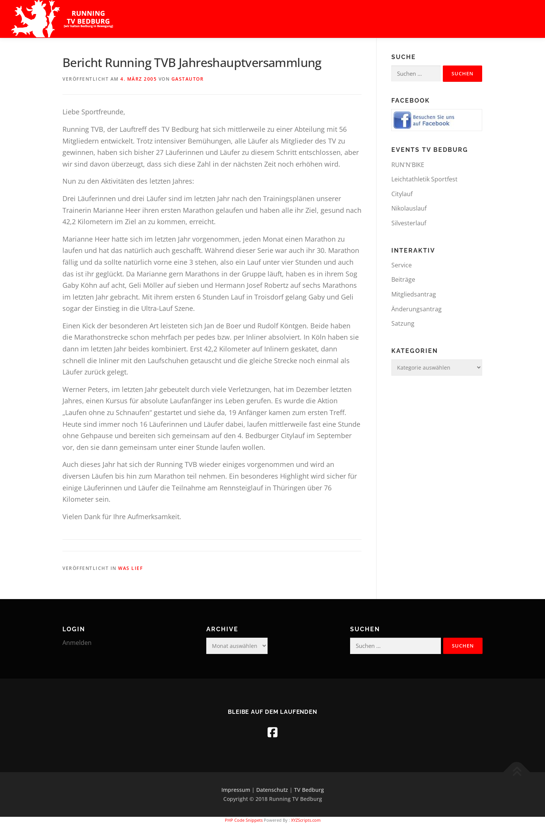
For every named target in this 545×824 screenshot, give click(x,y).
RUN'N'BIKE (407, 165)
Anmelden (77, 642)
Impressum (235, 789)
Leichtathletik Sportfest (424, 179)
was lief (130, 568)
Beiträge (403, 279)
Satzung (402, 323)
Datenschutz (272, 789)
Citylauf (402, 194)
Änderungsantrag (416, 309)
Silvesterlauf (408, 223)
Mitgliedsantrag (413, 294)
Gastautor (187, 79)
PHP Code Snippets (244, 820)
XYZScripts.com (306, 820)
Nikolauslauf (409, 208)
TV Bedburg (309, 789)
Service (401, 265)
